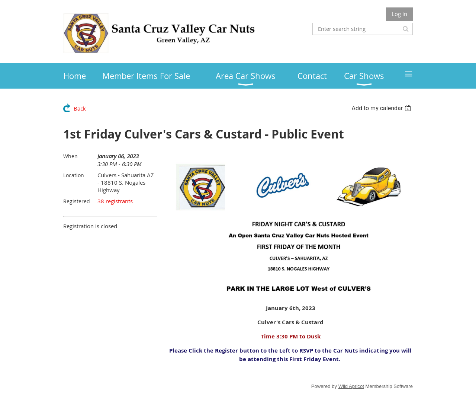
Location (73, 175)
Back (80, 108)
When (70, 156)
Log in (399, 13)
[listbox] (382, 108)
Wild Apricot (351, 386)
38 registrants (115, 201)
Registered (76, 201)
